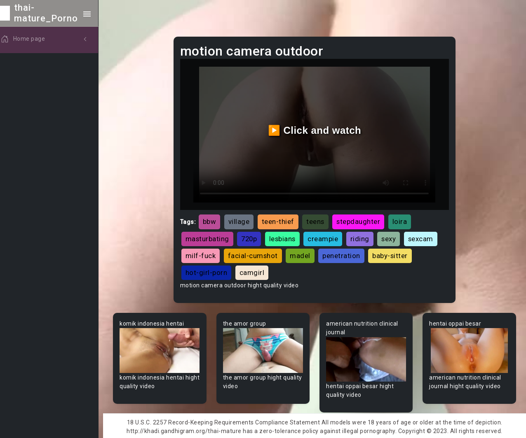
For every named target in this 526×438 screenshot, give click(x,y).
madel (304, 254)
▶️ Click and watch (317, 129)
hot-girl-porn (210, 271)
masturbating (210, 237)
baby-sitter (393, 254)
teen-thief (281, 220)
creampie (326, 237)
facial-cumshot (256, 254)
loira (403, 220)
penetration (345, 254)
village (242, 220)
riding (363, 237)
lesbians (285, 237)
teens (319, 220)
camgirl (255, 271)
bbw (213, 220)
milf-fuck (204, 254)
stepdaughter (362, 220)
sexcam (424, 237)
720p (253, 237)
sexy (392, 237)
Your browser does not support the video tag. (163, 348)
